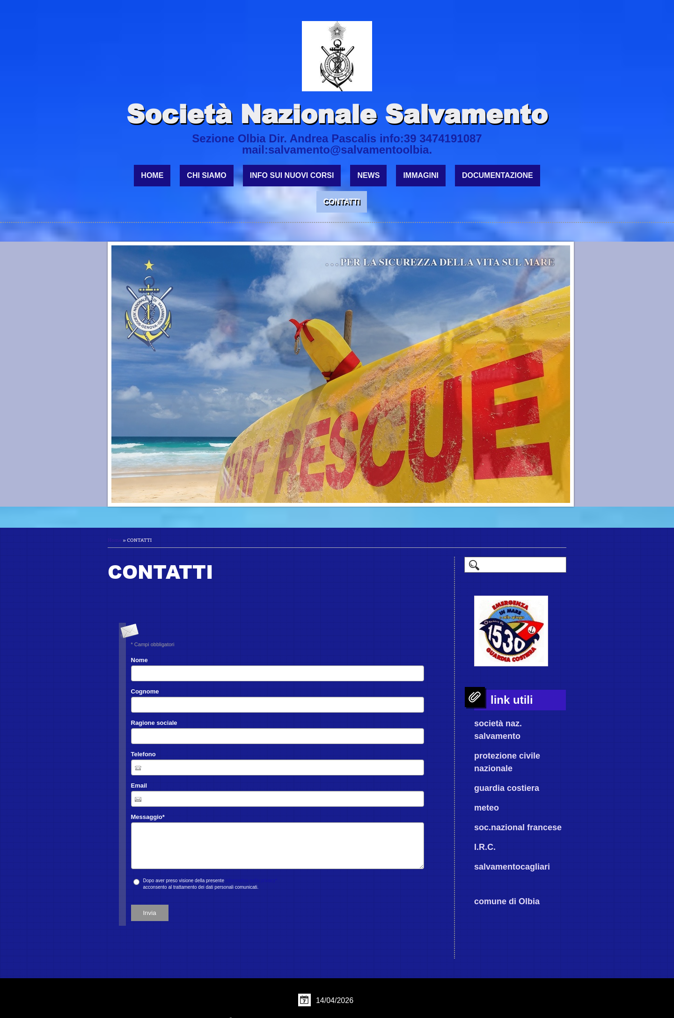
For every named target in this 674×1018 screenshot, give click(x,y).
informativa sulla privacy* (252, 880)
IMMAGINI (421, 175)
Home (152, 175)
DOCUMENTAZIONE (497, 175)
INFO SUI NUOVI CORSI (292, 175)
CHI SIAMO (206, 175)
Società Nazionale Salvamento (337, 113)
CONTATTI (341, 202)
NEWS (368, 175)
